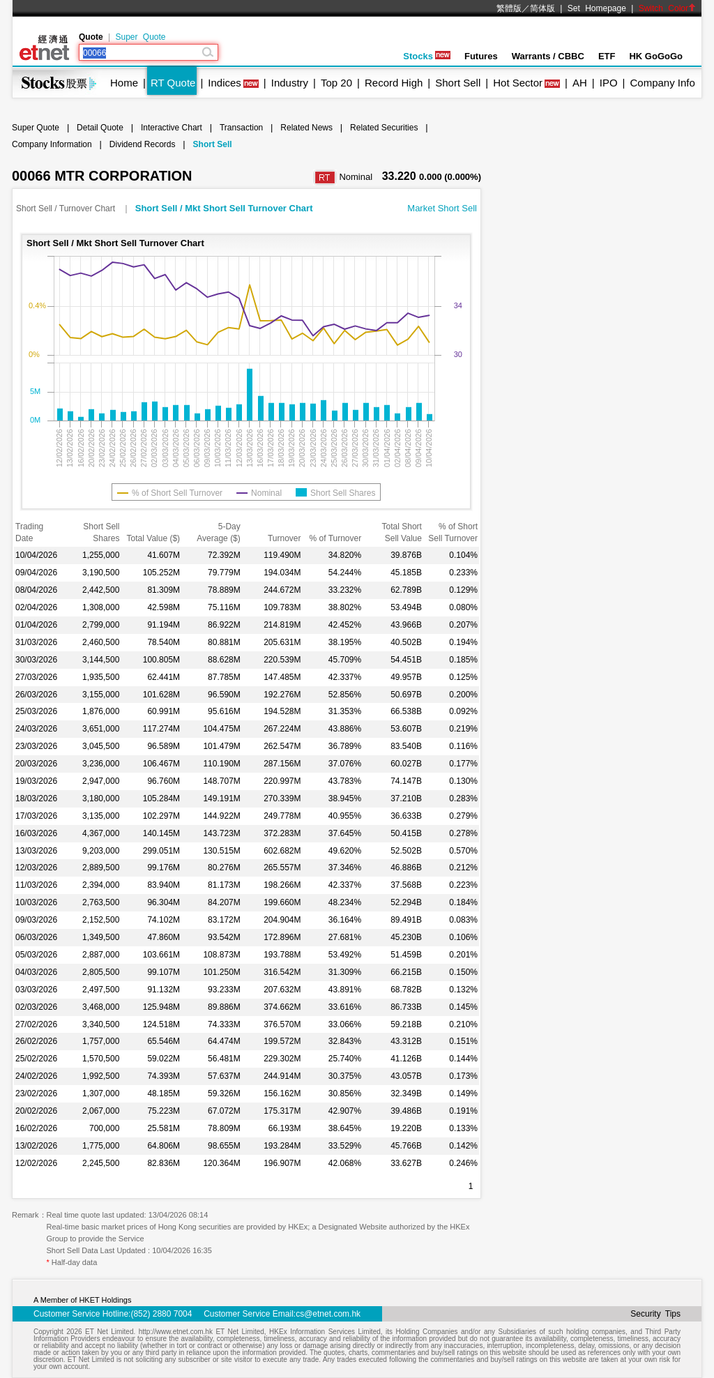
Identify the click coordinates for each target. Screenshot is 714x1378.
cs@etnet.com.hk (328, 1314)
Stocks (426, 56)
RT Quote (173, 83)
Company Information (52, 144)
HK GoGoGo (656, 56)
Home (124, 83)
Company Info (662, 83)
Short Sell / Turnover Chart (66, 208)
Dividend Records (142, 144)
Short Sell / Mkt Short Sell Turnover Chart (224, 208)
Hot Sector (517, 83)
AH (579, 83)
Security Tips (655, 1314)
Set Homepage (597, 8)
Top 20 (336, 83)
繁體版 (509, 8)
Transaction (241, 127)
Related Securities (384, 127)
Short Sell (457, 83)
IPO (609, 83)
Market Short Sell (442, 208)
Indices (224, 83)
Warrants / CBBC (548, 56)
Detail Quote (100, 127)
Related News (306, 127)
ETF (607, 56)
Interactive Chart (171, 127)
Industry (289, 83)
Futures (481, 56)
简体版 (542, 8)
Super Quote (140, 37)
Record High (394, 83)
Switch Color (667, 8)
